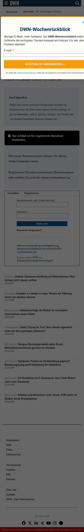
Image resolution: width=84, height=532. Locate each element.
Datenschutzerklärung (26, 73)
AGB (47, 73)
